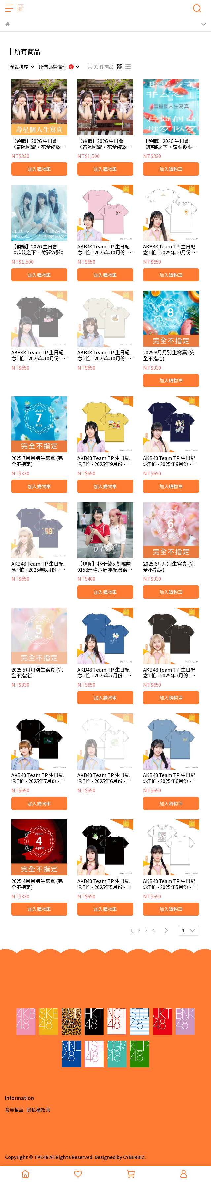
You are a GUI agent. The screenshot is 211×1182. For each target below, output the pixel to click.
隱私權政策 (38, 1109)
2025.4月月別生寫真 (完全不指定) (37, 884)
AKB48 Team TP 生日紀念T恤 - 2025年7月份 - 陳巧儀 (104, 672)
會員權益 (14, 1109)
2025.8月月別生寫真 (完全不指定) (169, 355)
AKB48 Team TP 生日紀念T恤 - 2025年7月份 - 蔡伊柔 (38, 778)
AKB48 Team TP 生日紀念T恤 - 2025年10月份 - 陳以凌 (37, 355)
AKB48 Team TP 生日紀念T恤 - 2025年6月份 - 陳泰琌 (104, 778)
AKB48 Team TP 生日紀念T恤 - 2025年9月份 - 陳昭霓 (170, 461)
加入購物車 (39, 169)
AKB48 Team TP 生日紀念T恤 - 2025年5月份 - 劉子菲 (104, 884)
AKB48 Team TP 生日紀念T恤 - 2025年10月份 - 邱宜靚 (103, 249)
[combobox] (22, 67)
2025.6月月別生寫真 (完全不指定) (169, 567)
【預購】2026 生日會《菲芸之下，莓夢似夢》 (38, 249)
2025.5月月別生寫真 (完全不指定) (37, 672)
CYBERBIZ (134, 1157)
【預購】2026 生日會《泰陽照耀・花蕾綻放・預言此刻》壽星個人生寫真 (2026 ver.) (38, 144)
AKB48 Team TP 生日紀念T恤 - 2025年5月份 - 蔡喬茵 (170, 884)
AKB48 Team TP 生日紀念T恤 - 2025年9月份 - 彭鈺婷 (104, 461)
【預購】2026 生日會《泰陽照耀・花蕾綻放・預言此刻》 (104, 144)
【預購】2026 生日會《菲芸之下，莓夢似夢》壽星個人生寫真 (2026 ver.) (170, 144)
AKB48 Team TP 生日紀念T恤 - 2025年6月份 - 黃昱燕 (170, 778)
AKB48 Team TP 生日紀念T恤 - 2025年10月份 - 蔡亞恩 (103, 355)
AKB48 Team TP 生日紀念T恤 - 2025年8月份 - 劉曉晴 (38, 567)
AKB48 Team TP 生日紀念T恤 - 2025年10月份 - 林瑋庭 (169, 249)
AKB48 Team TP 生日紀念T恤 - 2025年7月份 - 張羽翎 (170, 672)
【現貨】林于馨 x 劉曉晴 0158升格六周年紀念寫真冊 (104, 567)
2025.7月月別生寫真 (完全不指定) (37, 461)
